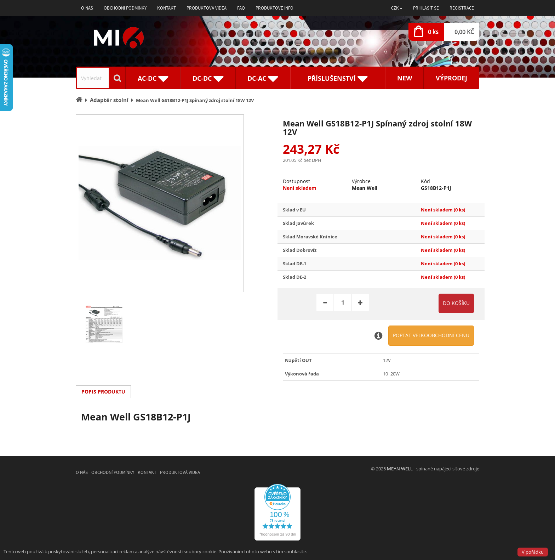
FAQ (241, 8)
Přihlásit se (426, 8)
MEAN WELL (400, 468)
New (404, 78)
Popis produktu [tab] (103, 391)
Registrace (462, 8)
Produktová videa (207, 8)
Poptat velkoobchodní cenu (431, 335)
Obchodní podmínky (125, 8)
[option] (160, 203)
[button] (397, 8)
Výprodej (451, 78)
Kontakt (166, 8)
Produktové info (274, 8)
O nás (87, 8)
